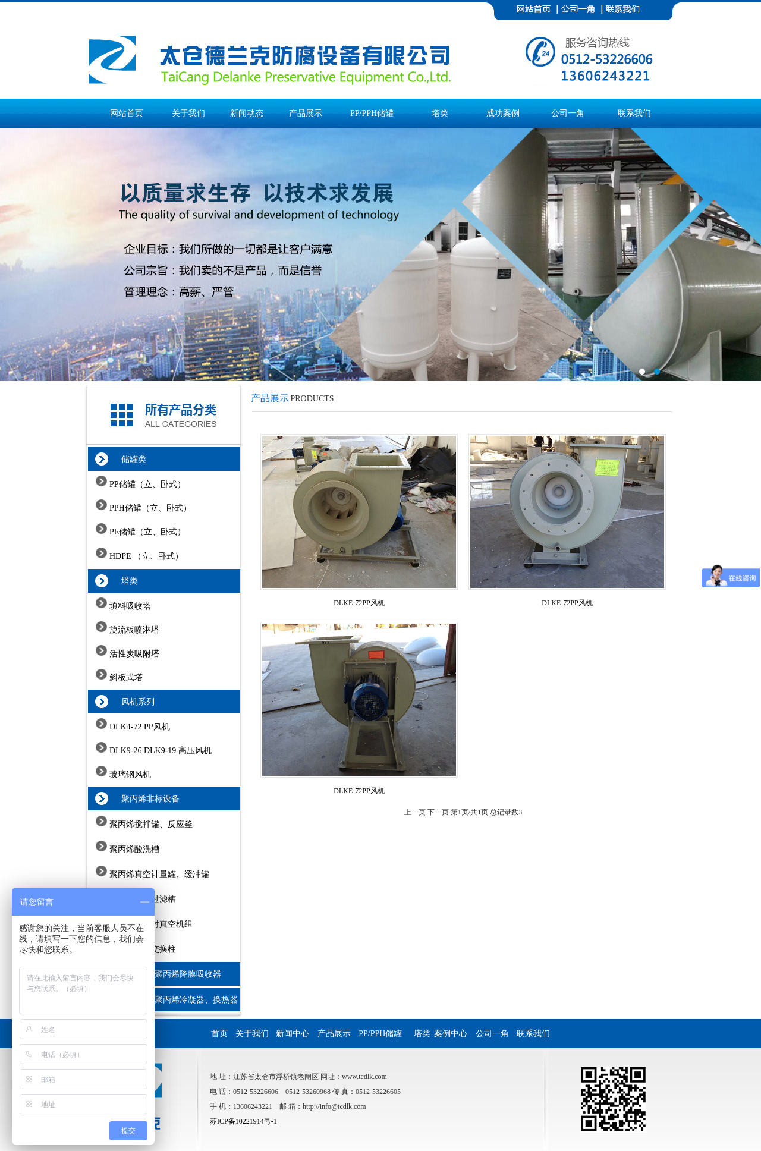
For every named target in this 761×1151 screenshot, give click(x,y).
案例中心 (454, 1033)
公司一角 (567, 113)
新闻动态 (246, 113)
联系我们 (634, 113)
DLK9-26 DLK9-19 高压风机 (160, 750)
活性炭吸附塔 (134, 653)
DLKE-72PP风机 (359, 603)
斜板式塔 (125, 677)
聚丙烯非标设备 (144, 798)
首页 (219, 1033)
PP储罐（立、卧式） (146, 484)
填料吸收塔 (130, 606)
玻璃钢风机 (130, 774)
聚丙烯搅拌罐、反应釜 (150, 824)
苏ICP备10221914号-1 (243, 1121)
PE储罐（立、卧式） (147, 531)
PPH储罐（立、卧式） (149, 508)
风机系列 (132, 701)
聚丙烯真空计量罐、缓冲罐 (159, 874)
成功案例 (503, 113)
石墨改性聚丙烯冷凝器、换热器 (173, 999)
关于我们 (188, 113)
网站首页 (126, 113)
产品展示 (305, 113)
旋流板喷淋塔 (134, 629)
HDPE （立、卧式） (146, 556)
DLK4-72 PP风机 (139, 726)
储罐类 (127, 459)
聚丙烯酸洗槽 (134, 849)
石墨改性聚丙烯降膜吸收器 (165, 974)
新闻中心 (296, 1033)
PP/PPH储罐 (372, 113)
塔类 (440, 113)
